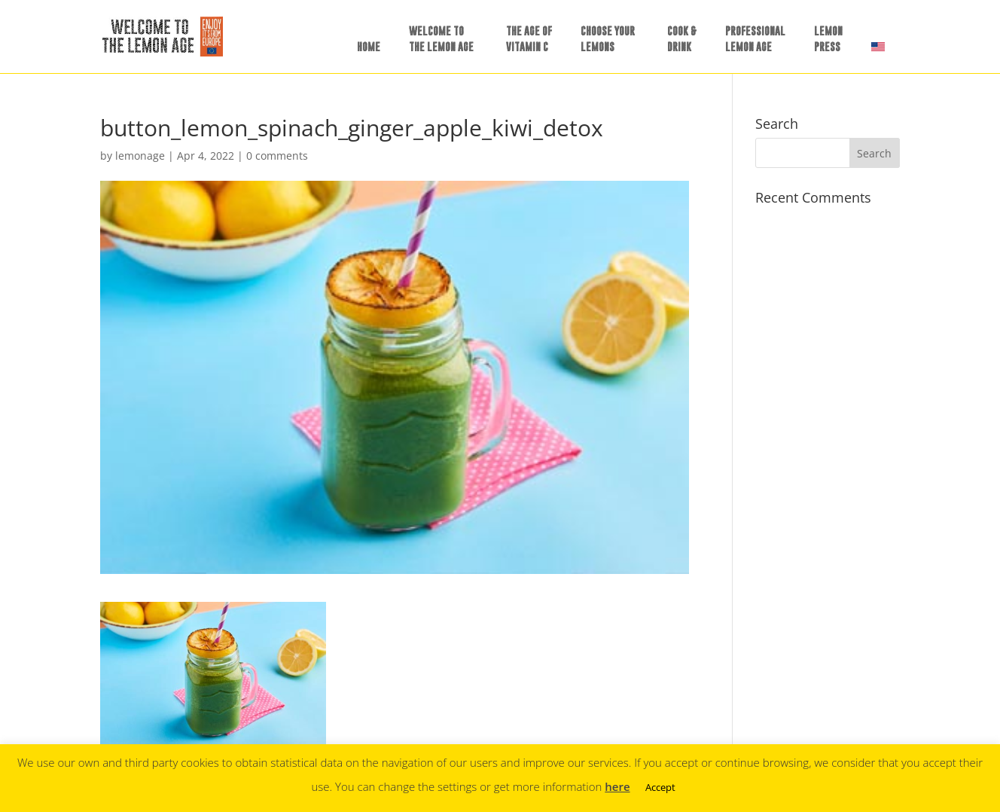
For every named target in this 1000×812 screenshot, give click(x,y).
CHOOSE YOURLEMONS (608, 38)
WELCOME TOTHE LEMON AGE (441, 38)
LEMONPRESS (828, 38)
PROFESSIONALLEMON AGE (755, 38)
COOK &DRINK (682, 38)
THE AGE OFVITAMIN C (529, 38)
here (617, 786)
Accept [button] (660, 787)
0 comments (277, 155)
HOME (368, 46)
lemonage (140, 155)
